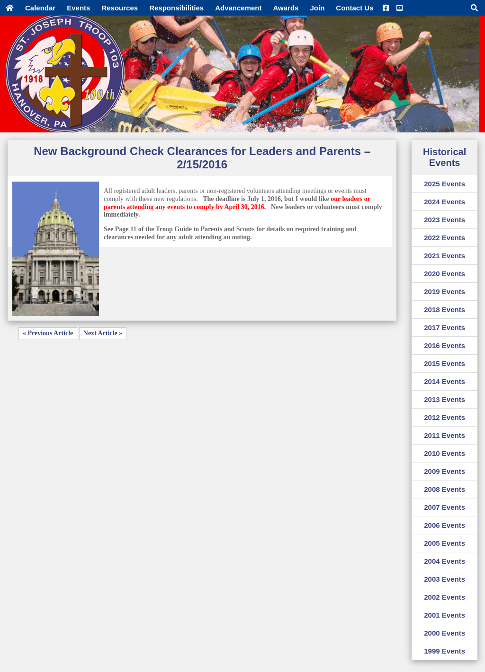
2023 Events (444, 220)
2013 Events (444, 399)
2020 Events (444, 274)
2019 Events (444, 292)
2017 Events (444, 327)
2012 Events (444, 417)
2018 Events (444, 309)
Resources (119, 8)
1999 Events (444, 651)
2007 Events (444, 507)
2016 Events (444, 345)
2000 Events (444, 633)
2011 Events (444, 435)
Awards (286, 8)
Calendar (40, 8)
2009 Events (444, 471)
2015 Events (444, 363)
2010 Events (444, 453)
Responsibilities (176, 8)
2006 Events (444, 525)
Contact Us (354, 8)
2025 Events (444, 184)
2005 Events (444, 543)
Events (78, 8)
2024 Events (444, 202)
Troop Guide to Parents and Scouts (205, 229)
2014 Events (444, 381)
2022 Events (444, 238)
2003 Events (444, 579)
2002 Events (444, 597)
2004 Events (444, 561)
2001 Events (444, 615)
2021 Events (444, 256)
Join (317, 8)
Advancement (238, 8)
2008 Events (444, 489)
